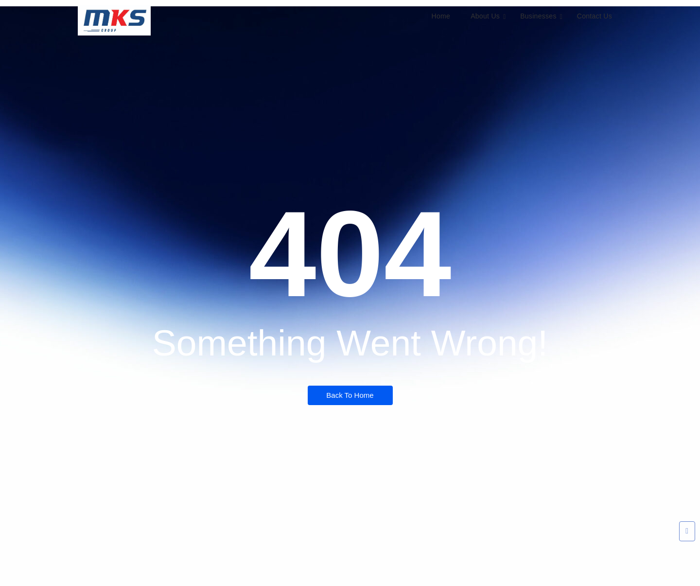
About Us (488, 16)
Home (441, 16)
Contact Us (594, 16)
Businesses (541, 16)
